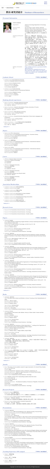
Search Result (9, 7)
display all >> (7, 126)
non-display (43, 77)
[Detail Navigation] (45, 3)
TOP (2, 7)
